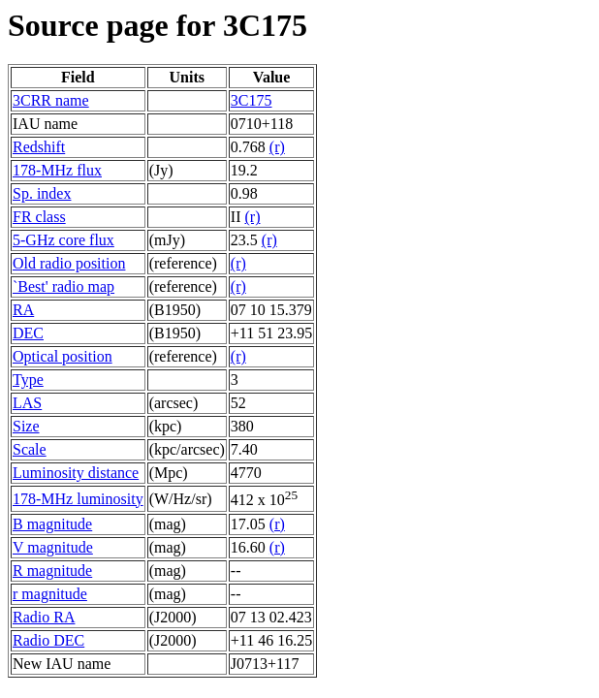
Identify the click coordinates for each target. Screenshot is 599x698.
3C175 (251, 100)
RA (23, 309)
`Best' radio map (63, 286)
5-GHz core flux (63, 240)
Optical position (62, 356)
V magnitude (53, 547)
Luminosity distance (76, 472)
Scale (30, 449)
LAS (27, 403)
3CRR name (51, 100)
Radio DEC (48, 640)
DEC (28, 333)
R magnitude (52, 570)
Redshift (39, 147)
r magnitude (50, 594)
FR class (39, 216)
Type (28, 379)
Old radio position (69, 263)
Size (26, 426)
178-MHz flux (57, 170)
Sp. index (42, 193)
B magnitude (52, 524)
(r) (277, 147)
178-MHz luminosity (78, 499)
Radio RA (44, 617)
